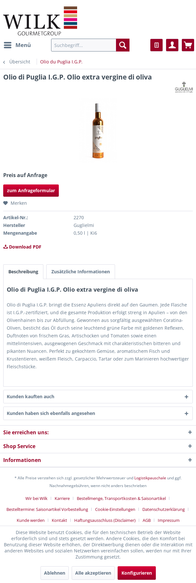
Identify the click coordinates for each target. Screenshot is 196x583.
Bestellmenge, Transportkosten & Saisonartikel (121, 498)
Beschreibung (23, 271)
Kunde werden (31, 520)
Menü (17, 44)
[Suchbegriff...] (90, 45)
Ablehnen (54, 573)
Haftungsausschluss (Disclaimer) (105, 520)
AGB (147, 520)
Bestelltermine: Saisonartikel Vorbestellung (47, 509)
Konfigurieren (136, 573)
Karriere (62, 498)
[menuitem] (17, 45)
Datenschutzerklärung (163, 509)
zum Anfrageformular (31, 190)
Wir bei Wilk (36, 498)
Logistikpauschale (150, 478)
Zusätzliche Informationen (80, 271)
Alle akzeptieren (93, 573)
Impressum (169, 520)
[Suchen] (122, 45)
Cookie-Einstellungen (115, 509)
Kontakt (59, 520)
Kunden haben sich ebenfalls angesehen (51, 413)
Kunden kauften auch (30, 396)
